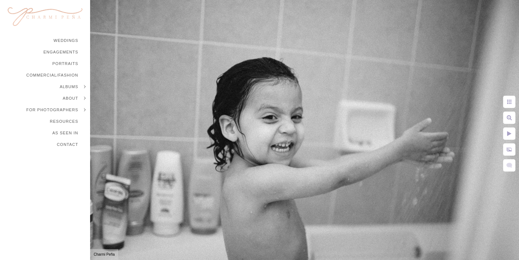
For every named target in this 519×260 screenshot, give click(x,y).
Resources (64, 121)
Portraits (65, 63)
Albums (69, 86)
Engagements (60, 52)
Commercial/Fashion (52, 75)
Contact (67, 144)
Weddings (66, 40)
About (70, 98)
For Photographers (52, 110)
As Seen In (65, 133)
